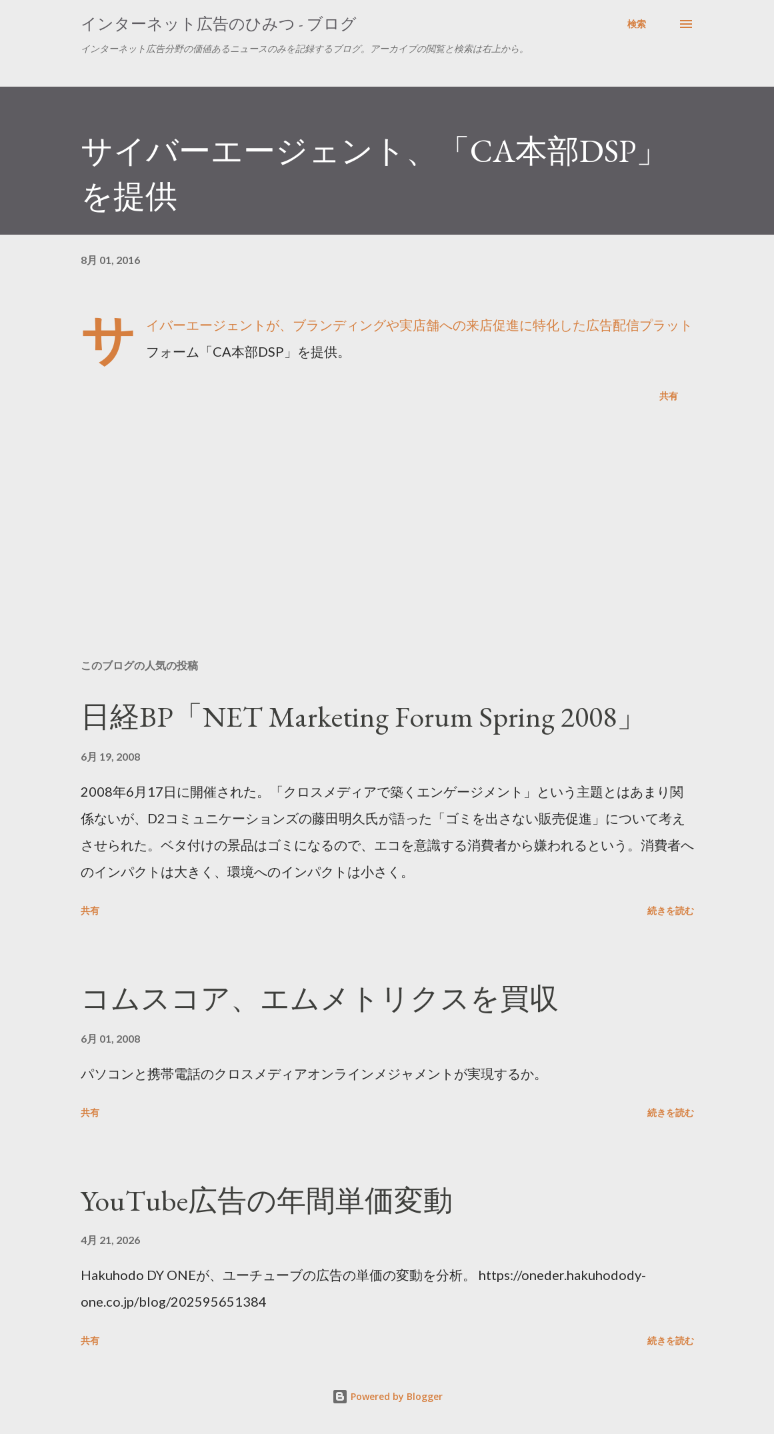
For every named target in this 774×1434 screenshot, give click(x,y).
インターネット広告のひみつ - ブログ (219, 23)
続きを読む (670, 910)
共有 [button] (668, 395)
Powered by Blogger (387, 1396)
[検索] (636, 24)
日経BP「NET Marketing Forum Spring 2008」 (363, 716)
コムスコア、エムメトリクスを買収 (320, 998)
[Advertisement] (387, 544)
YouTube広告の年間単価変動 (267, 1200)
